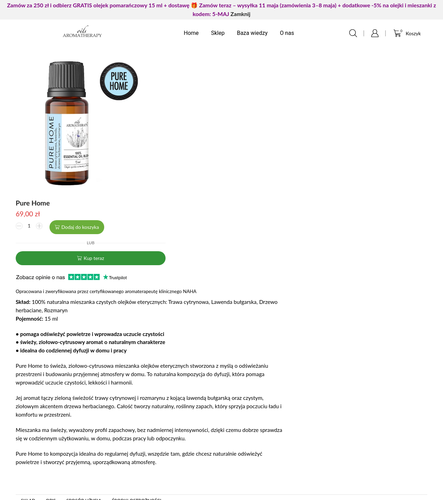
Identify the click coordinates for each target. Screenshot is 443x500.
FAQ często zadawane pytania (45, 427)
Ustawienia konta (139, 438)
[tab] (28, 349)
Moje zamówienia (139, 427)
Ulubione (128, 450)
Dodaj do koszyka (228, 76)
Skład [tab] (28, 349)
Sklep (217, 33)
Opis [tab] (51, 349)
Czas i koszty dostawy (256, 461)
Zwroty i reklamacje (252, 450)
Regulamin (240, 438)
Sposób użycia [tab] (83, 349)
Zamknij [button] (240, 13)
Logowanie (130, 416)
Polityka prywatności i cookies (266, 416)
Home (191, 33)
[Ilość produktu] (176, 76)
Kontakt (15, 416)
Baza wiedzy (252, 33)
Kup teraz (241, 107)
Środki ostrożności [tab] (136, 349)
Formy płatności (248, 427)
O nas (287, 33)
